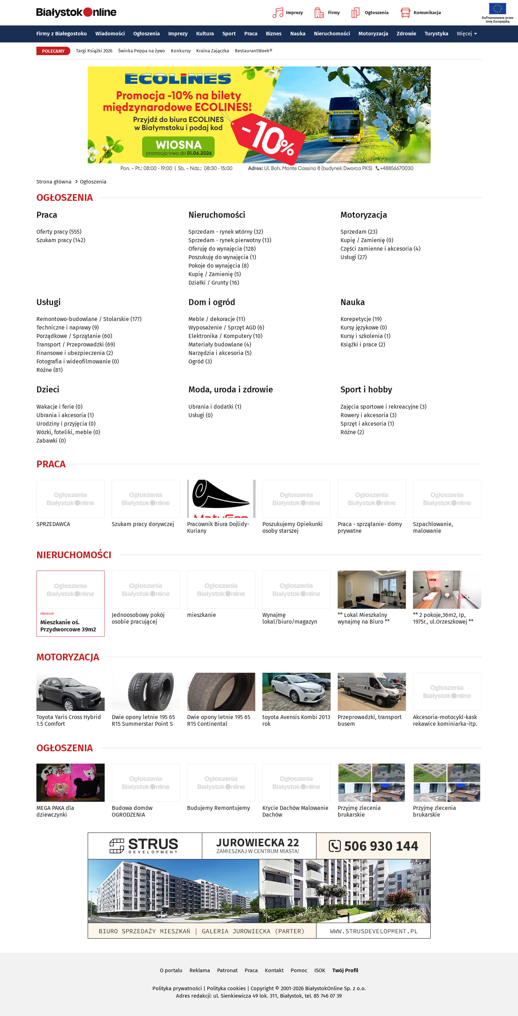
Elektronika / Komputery (220, 336)
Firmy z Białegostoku (61, 33)
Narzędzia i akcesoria (216, 353)
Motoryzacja (373, 33)
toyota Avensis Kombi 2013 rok (296, 720)
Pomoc (299, 970)
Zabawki (47, 440)
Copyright (262, 988)
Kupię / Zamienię (210, 274)
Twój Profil (345, 970)
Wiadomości (110, 33)
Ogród (196, 361)
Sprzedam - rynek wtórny (220, 231)
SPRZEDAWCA (53, 524)
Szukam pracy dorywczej (143, 524)
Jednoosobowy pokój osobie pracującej (138, 618)
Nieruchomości (332, 33)
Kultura (205, 33)
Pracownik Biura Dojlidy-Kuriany (218, 527)
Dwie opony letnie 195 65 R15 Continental (218, 720)
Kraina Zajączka (212, 50)
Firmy (327, 12)
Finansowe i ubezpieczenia (70, 353)
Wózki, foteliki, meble (64, 432)
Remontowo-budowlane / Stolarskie (82, 319)
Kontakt (274, 970)
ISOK (319, 970)
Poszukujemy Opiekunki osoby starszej (292, 527)
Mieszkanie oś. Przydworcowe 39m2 (68, 626)
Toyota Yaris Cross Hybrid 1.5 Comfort (68, 720)
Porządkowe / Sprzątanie (68, 336)
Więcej (467, 33)
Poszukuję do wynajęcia (218, 257)
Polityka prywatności (177, 988)
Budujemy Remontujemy (218, 808)
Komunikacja (420, 12)
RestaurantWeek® (253, 50)
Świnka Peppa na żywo (141, 50)
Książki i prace (359, 344)
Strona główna (53, 182)
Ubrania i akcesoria (61, 415)
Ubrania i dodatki (211, 406)
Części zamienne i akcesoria (376, 248)
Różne (44, 370)
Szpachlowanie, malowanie (433, 527)
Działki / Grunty (208, 282)
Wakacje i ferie (55, 406)
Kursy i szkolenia (362, 336)
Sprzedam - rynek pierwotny (224, 240)
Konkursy (181, 50)
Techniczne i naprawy (63, 327)
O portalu (171, 970)
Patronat (227, 970)
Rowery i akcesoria (365, 415)
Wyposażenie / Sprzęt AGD (222, 327)
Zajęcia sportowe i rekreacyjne (380, 406)
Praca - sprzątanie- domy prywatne (370, 527)
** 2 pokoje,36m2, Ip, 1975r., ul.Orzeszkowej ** (443, 618)
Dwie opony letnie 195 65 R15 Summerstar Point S (143, 720)
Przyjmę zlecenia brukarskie (359, 811)
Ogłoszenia (370, 12)
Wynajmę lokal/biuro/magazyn (289, 618)
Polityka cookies (226, 988)
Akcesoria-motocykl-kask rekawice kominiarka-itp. (445, 720)
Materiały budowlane (215, 344)
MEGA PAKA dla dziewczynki (55, 811)
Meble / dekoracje (211, 319)
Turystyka (436, 33)
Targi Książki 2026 (94, 50)
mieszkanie (201, 615)
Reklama (200, 970)
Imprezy (288, 12)
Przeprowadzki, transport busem (370, 720)
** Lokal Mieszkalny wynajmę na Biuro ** (364, 618)
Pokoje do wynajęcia (214, 265)
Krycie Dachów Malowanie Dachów (295, 811)
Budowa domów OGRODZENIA (132, 811)
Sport (229, 33)
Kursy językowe (360, 327)
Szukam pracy (54, 240)
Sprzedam (354, 231)
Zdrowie (406, 33)
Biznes (273, 33)
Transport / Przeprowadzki (70, 344)
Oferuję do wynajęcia (215, 248)
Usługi (348, 257)
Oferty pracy (52, 231)
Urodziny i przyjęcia (61, 423)
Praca (250, 33)
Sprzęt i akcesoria (363, 423)
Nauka (297, 33)
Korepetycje (356, 319)
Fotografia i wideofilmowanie (73, 361)
